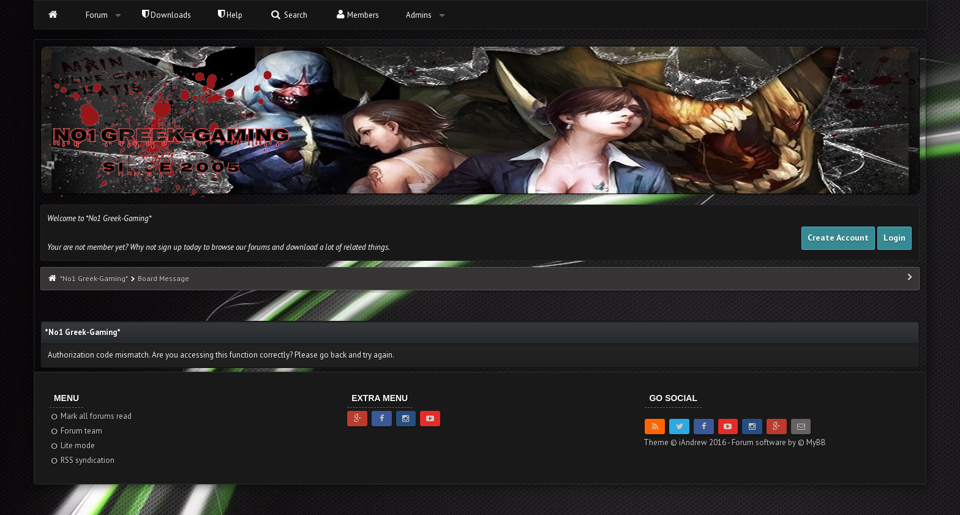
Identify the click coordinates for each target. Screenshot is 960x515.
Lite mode (72, 445)
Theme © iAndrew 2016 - (687, 442)
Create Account (838, 237)
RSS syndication (82, 460)
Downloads (166, 15)
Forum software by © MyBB (779, 442)
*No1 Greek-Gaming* (93, 278)
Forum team (76, 431)
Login (894, 237)
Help (230, 15)
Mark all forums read (91, 416)
